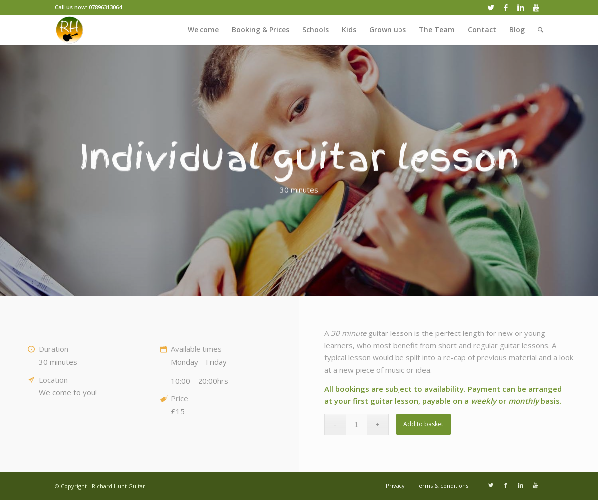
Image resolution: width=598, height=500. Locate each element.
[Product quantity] (356, 424)
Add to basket (423, 424)
